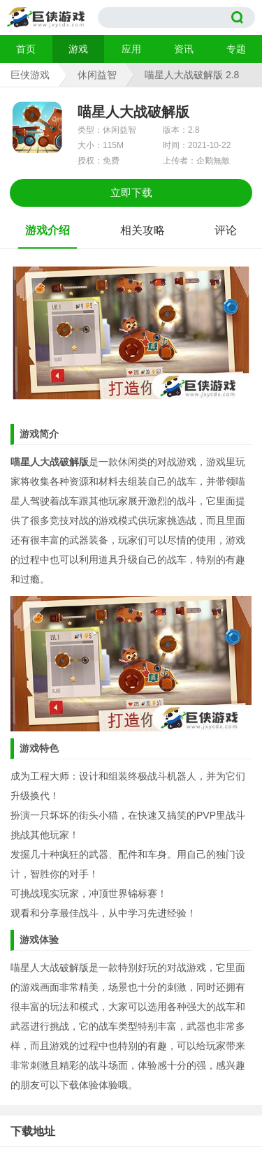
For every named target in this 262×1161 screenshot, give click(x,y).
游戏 (78, 48)
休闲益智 (97, 74)
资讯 (184, 48)
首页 (26, 48)
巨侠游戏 (30, 74)
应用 (131, 48)
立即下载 (131, 192)
